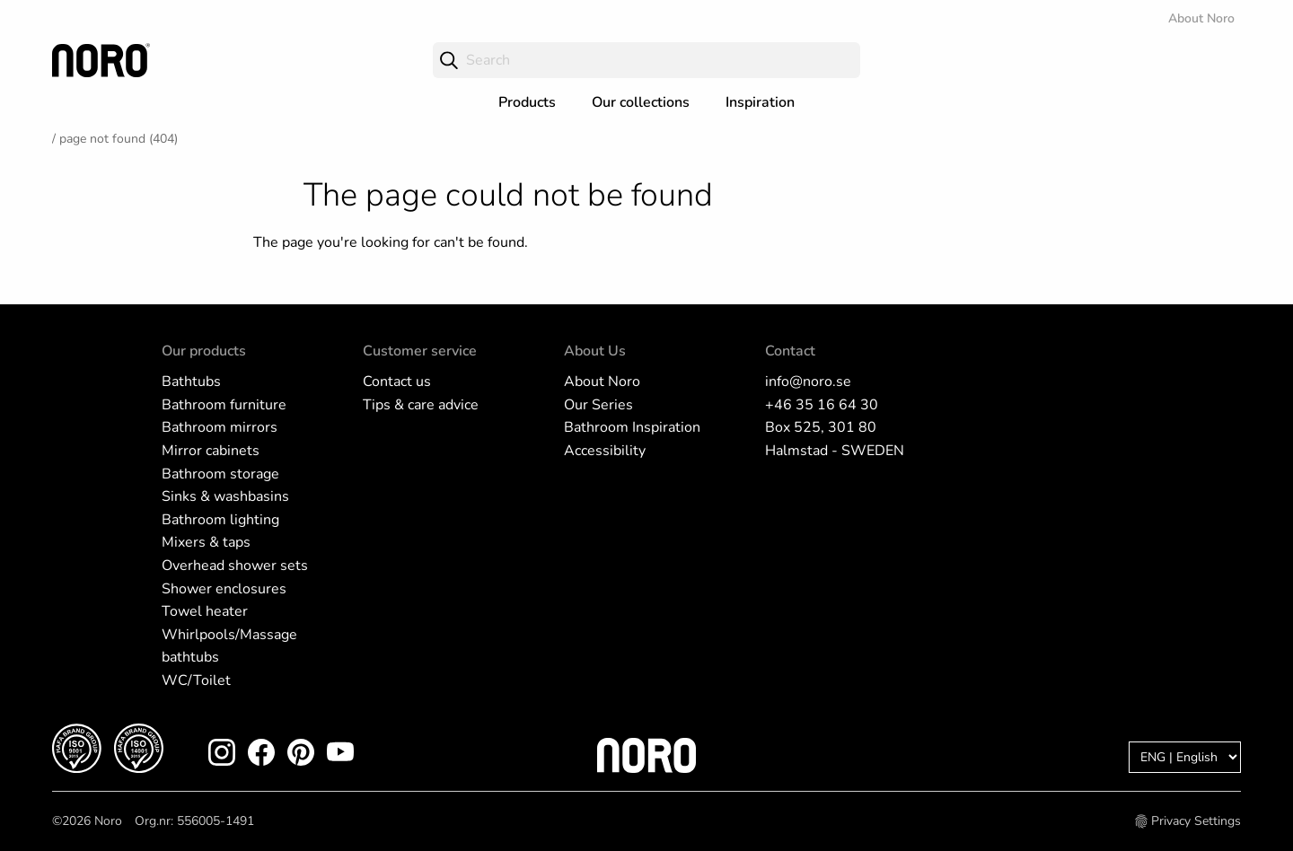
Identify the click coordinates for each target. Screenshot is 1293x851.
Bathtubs (191, 381)
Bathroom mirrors (219, 427)
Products (527, 102)
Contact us (397, 381)
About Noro (1201, 18)
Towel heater (205, 611)
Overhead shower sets (235, 565)
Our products (204, 351)
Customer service (420, 351)
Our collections (641, 102)
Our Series (598, 405)
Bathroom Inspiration (632, 427)
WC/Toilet (196, 680)
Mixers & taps (206, 542)
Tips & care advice (421, 405)
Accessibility (605, 451)
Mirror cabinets (210, 451)
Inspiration (760, 102)
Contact (790, 351)
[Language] (1185, 757)
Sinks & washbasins (225, 496)
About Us (595, 351)
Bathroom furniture (224, 405)
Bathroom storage (220, 474)
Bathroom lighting (220, 520)
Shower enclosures (224, 589)
